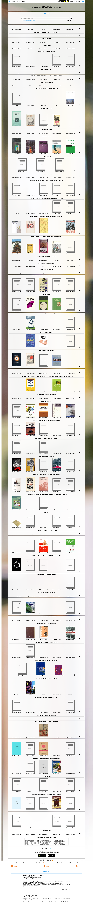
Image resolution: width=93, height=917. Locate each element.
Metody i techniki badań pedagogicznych (30, 840)
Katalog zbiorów (46, 13)
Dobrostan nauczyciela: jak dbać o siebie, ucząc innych (34, 875)
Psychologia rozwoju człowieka (29, 844)
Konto (28, 1)
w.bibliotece (41, 862)
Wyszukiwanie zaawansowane (26, 20)
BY (67, 1)
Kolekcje (33, 20)
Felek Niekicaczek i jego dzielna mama (59, 844)
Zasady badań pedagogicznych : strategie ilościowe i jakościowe (33, 843)
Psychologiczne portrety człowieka (29, 841)
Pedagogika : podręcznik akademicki (44, 844)
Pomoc (23, 1)
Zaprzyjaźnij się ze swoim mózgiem (59, 843)
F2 (79, 1)
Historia (18, 1)
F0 (74, 1)
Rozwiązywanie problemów (58, 842)
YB (65, 1)
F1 (76, 1)
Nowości (13, 1)
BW (63, 1)
